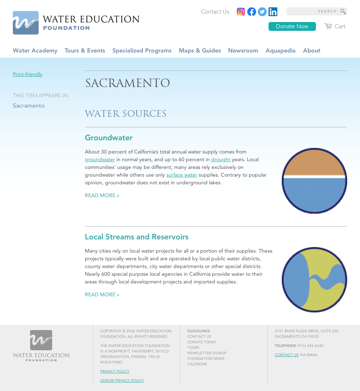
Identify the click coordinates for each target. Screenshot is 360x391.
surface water (181, 175)
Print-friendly (28, 74)
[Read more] (273, 11)
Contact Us (287, 355)
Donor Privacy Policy (122, 381)
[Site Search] (343, 11)
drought (220, 159)
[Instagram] (241, 11)
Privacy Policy (114, 371)
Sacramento (29, 105)
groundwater (100, 159)
